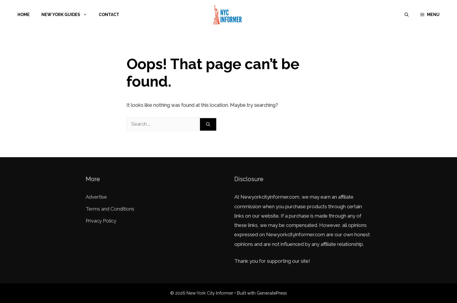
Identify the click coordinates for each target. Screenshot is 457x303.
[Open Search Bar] (406, 14)
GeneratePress (272, 293)
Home (23, 14)
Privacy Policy (101, 221)
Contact (109, 14)
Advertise (96, 197)
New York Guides (67, 14)
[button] (429, 14)
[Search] (208, 124)
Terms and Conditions (110, 209)
